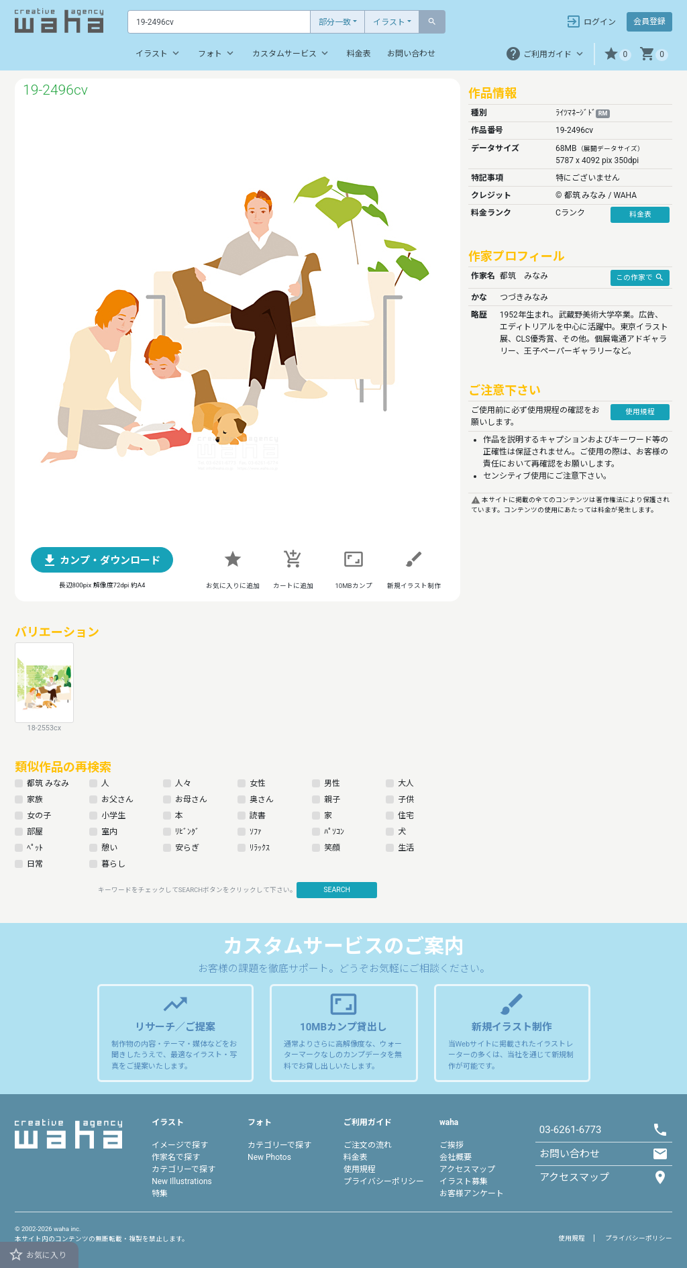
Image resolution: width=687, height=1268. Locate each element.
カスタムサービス (291, 53)
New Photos (269, 1157)
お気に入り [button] (37, 1255)
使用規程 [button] (640, 411)
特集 (160, 1193)
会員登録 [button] (649, 21)
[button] (617, 54)
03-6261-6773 (570, 1130)
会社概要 (455, 1157)
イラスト (389, 22)
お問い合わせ (411, 53)
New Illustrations (182, 1181)
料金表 (359, 53)
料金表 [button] (640, 214)
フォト (217, 53)
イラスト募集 (463, 1181)
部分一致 (335, 22)
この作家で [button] (640, 277)
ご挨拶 (451, 1145)
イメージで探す (180, 1145)
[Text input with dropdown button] (219, 22)
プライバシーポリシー (384, 1181)
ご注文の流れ (368, 1145)
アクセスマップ (467, 1169)
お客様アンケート (471, 1193)
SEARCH (336, 889)
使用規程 (360, 1169)
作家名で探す (176, 1157)
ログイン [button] (591, 21)
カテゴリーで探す (183, 1169)
